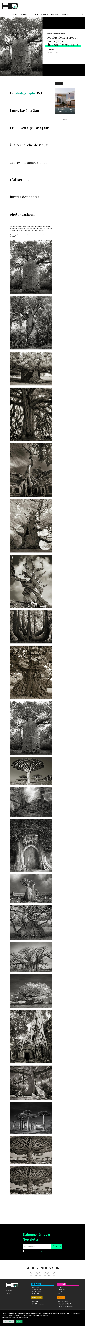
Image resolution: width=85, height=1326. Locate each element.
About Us (9, 1290)
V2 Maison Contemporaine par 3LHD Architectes (65, 109)
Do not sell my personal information (16, 1317)
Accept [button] (19, 1321)
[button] (83, 14)
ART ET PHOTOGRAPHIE (56, 34)
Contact (8, 1293)
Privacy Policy (41, 1251)
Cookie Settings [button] (8, 1321)
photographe (26, 93)
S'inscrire (57, 1246)
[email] (37, 1246)
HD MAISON (36, 1284)
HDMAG (51, 49)
